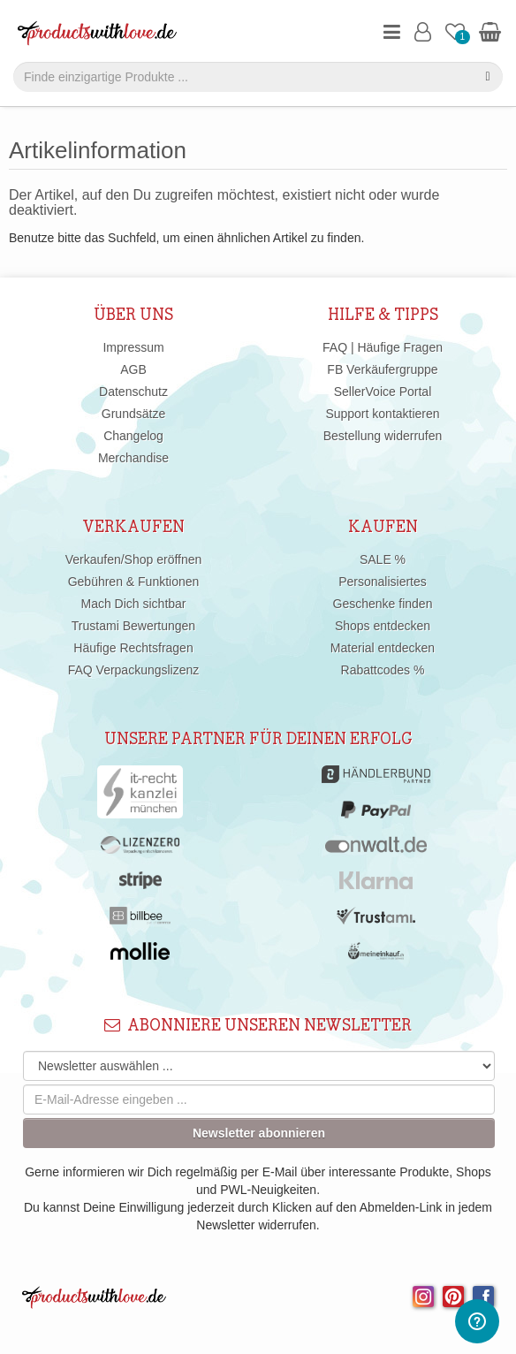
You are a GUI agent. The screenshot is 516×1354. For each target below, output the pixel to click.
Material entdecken (382, 648)
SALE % (383, 559)
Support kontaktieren (382, 414)
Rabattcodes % (383, 670)
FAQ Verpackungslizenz (134, 670)
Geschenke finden (383, 604)
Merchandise (133, 458)
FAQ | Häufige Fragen (382, 347)
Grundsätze (133, 414)
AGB (133, 369)
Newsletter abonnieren (259, 1133)
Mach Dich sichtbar (133, 604)
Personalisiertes (382, 581)
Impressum (132, 347)
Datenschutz (133, 391)
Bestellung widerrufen (383, 436)
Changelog (133, 436)
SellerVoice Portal (383, 391)
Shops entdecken (382, 626)
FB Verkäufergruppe (382, 369)
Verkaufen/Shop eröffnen (133, 559)
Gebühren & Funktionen (134, 581)
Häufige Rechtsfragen (133, 648)
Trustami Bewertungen (133, 626)
